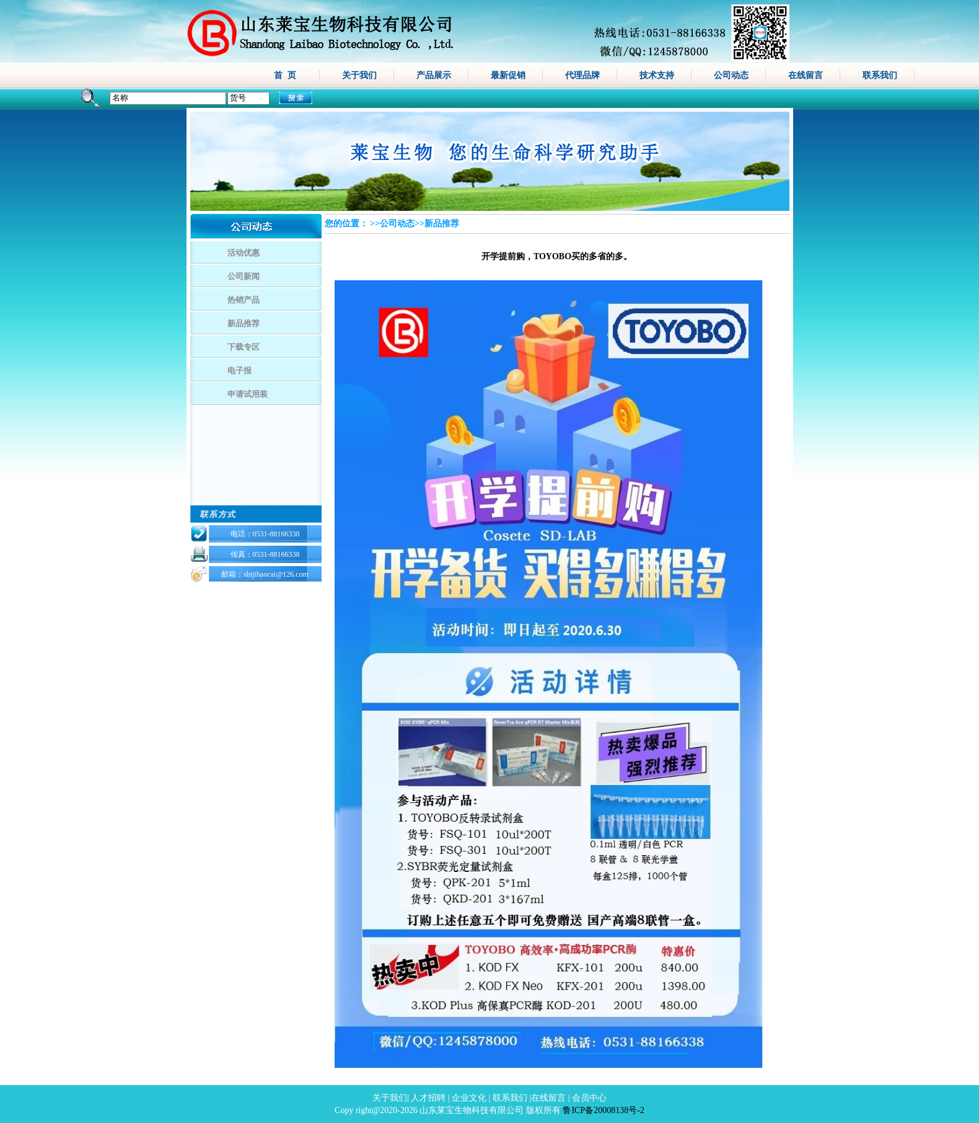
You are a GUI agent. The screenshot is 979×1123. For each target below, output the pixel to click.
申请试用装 (247, 394)
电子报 (239, 370)
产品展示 (433, 75)
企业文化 (469, 1098)
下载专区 (243, 347)
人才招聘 (428, 1098)
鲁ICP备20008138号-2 (603, 1110)
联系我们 (880, 75)
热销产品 (243, 299)
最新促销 (508, 75)
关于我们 (359, 75)
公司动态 (731, 75)
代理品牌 (582, 75)
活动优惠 (243, 252)
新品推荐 (243, 323)
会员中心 (589, 1098)
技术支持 (656, 75)
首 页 (285, 75)
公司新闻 (243, 276)
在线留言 (805, 75)
